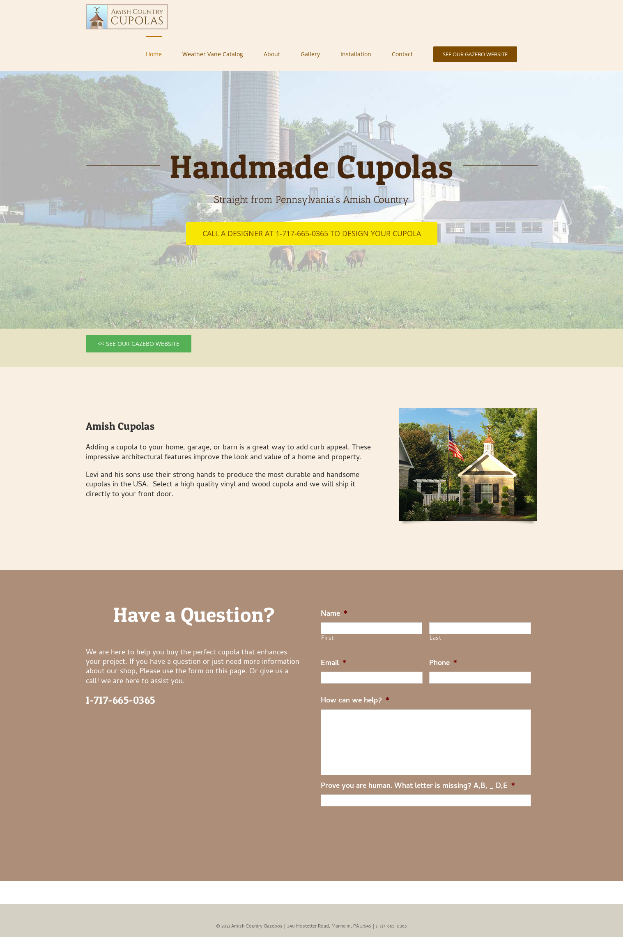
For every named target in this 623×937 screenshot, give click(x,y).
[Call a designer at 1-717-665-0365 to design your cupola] (311, 233)
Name (334, 614)
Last (435, 638)
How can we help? (355, 701)
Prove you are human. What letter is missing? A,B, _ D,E (418, 786)
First (327, 638)
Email (334, 663)
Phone (443, 663)
